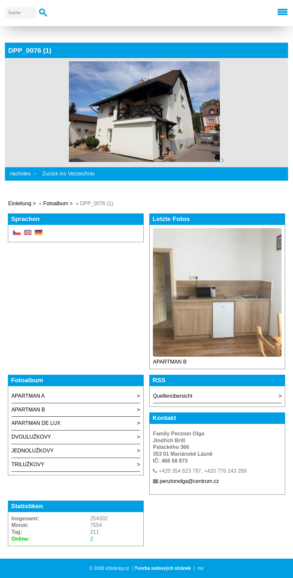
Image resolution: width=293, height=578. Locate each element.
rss (201, 568)
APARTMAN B (170, 362)
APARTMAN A (28, 396)
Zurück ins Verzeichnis (68, 173)
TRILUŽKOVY (27, 464)
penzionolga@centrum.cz (189, 481)
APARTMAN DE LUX (36, 423)
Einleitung (19, 203)
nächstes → (23, 173)
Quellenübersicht (172, 396)
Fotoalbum (55, 203)
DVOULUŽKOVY (31, 437)
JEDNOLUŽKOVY (32, 450)
